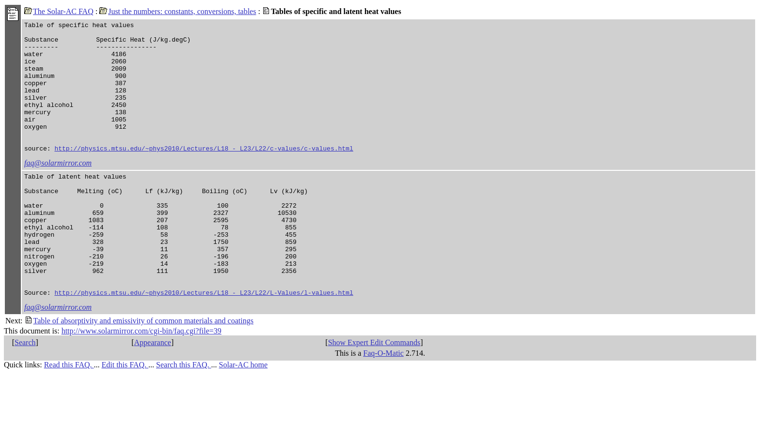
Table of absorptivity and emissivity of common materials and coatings (139, 371)
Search (25, 393)
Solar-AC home (243, 415)
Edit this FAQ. (124, 415)
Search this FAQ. (183, 415)
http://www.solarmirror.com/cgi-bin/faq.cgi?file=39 (142, 382)
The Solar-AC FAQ (59, 11)
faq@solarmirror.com (58, 189)
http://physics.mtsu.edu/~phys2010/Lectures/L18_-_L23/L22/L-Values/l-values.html (203, 343)
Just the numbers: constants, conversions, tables (177, 11)
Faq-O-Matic (383, 404)
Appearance (152, 393)
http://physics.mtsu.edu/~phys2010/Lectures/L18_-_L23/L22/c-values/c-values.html (203, 174)
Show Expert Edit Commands (374, 393)
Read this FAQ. (69, 415)
